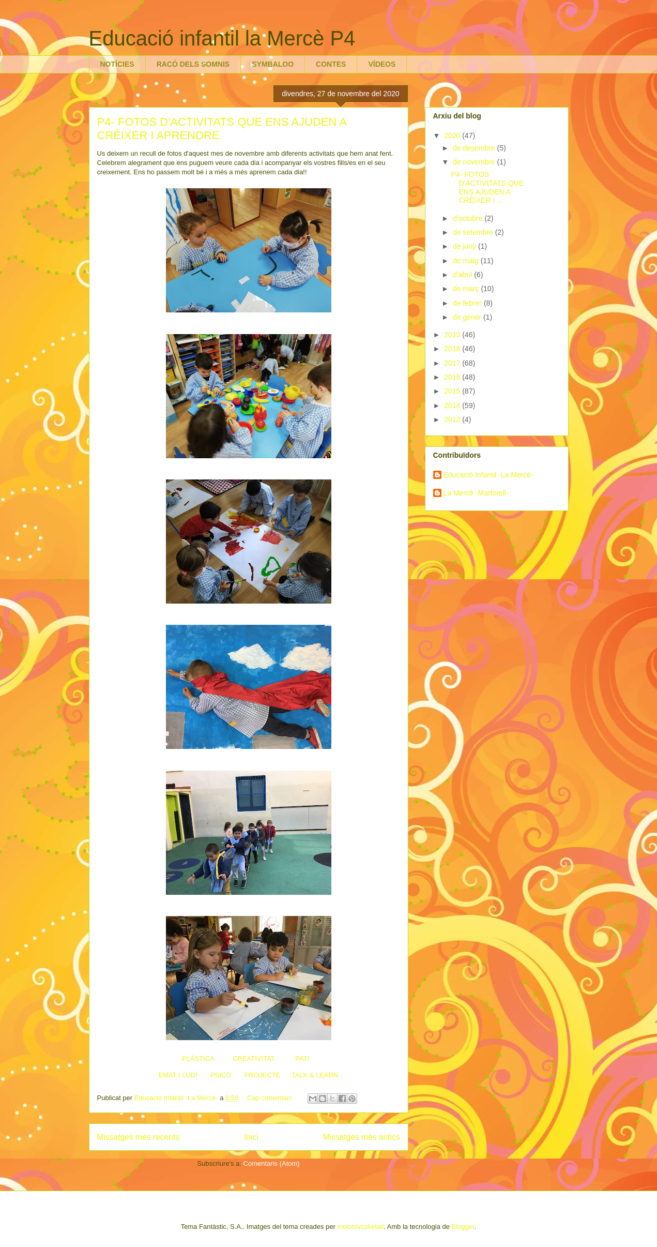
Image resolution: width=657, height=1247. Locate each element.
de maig (467, 261)
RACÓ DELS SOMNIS (193, 64)
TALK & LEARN (315, 1075)
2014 (453, 405)
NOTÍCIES (117, 64)
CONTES (331, 64)
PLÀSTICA (198, 1058)
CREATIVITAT (253, 1058)
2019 (453, 334)
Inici (251, 1137)
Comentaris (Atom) (271, 1163)
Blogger (463, 1226)
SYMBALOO (273, 64)
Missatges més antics (361, 1137)
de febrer (468, 303)
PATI (302, 1058)
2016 (453, 377)
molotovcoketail (360, 1226)
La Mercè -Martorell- (476, 493)
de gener (468, 317)
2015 (453, 391)
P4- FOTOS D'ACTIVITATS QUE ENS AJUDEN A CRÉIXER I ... (487, 187)
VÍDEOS (381, 64)
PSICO (220, 1075)
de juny (465, 246)
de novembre (475, 162)
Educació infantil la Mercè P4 (222, 38)
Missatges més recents (138, 1137)
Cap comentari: (271, 1098)
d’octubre (468, 218)
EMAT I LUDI (177, 1075)
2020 (453, 135)
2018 (453, 348)
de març (467, 288)
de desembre (475, 148)
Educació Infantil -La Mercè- (488, 475)
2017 (453, 363)
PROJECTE (262, 1075)
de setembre (474, 232)
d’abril (463, 275)
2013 (453, 419)
